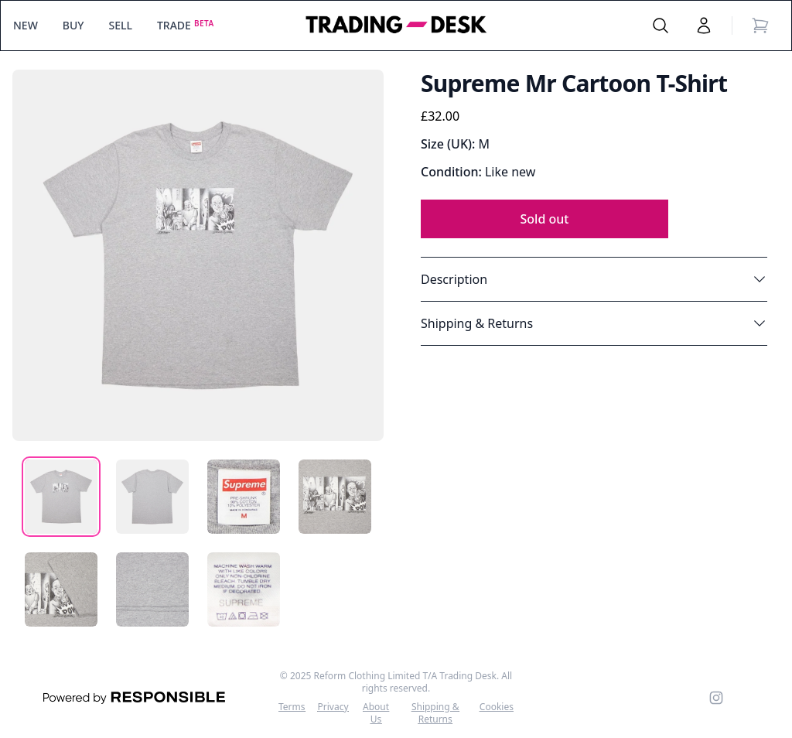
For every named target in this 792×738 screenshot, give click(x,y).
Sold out (545, 218)
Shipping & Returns (435, 713)
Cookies (497, 707)
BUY (73, 25)
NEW (25, 25)
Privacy (333, 707)
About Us (376, 713)
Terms (292, 707)
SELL (120, 25)
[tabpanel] (198, 255)
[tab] (61, 497)
